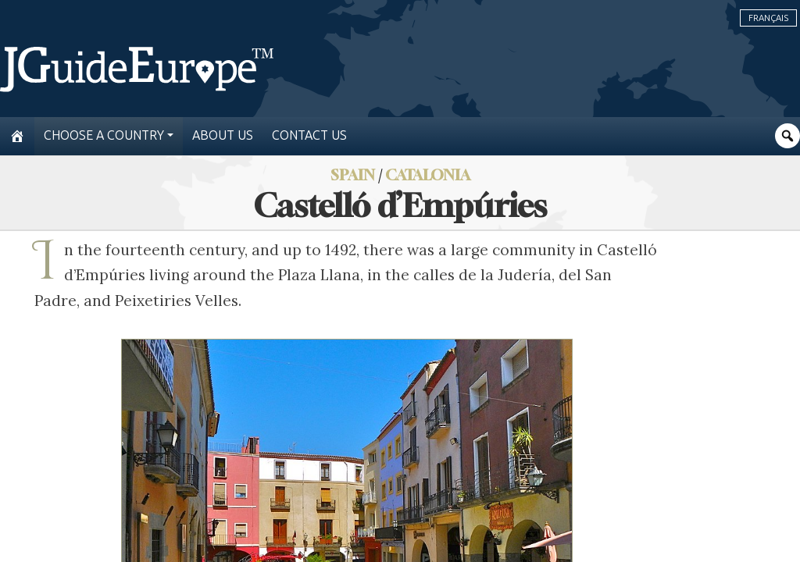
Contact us (309, 135)
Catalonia (427, 174)
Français (768, 17)
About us (222, 135)
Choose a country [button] (104, 135)
